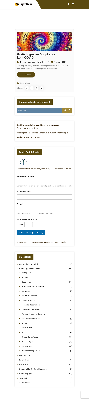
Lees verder (26, 63)
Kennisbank (24, 349)
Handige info (25, 344)
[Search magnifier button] (69, 99)
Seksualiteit (27, 317)
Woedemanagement (31, 340)
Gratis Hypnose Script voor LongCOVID (36, 45)
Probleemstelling (26, 165)
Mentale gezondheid (31, 294)
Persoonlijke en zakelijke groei (33, 358)
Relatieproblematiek (31, 307)
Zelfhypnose (24, 372)
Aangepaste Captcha (28, 208)
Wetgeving (24, 367)
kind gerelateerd (29, 284)
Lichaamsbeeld (28, 289)
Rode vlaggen (25, 362)
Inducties (26, 280)
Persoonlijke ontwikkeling (33, 303)
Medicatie (23, 353)
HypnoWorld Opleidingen (44, 397)
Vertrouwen (27, 335)
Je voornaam (24, 180)
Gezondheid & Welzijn (29, 253)
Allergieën (26, 262)
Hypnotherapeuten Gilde (69, 394)
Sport (24, 321)
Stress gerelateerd (30, 326)
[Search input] (39, 99)
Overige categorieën (31, 298)
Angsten (25, 266)
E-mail (20, 193)
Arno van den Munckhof (34, 51)
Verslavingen (27, 330)
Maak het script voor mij (31, 221)
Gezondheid (24, 72)
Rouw (24, 312)
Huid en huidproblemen (33, 275)
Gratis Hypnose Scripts (29, 258)
